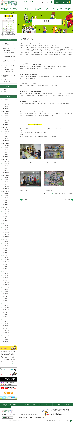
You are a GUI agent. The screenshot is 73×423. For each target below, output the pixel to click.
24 (11, 28)
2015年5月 (5, 273)
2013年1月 (5, 328)
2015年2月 (5, 278)
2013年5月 (5, 321)
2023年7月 (5, 124)
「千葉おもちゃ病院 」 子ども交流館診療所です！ (9, 71)
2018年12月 (6, 186)
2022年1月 (5, 138)
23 (10, 28)
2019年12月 (6, 172)
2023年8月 (5, 122)
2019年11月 (6, 175)
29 (8, 30)
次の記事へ (68, 199)
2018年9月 (5, 193)
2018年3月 (5, 204)
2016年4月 (5, 250)
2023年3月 (5, 129)
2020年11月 (6, 163)
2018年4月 (5, 202)
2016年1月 (5, 257)
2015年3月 (5, 275)
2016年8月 (5, 241)
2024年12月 (6, 111)
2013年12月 (6, 307)
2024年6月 (5, 113)
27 (5, 30)
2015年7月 (5, 268)
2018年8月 (5, 195)
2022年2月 (5, 136)
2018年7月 (5, 198)
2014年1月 (5, 305)
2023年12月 (6, 120)
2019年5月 (5, 179)
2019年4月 (5, 182)
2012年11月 (6, 332)
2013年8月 (5, 314)
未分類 (4, 91)
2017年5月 (5, 220)
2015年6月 (5, 271)
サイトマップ (65, 420)
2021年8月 (5, 150)
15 (8, 26)
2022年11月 (6, 131)
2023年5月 (5, 127)
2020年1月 (5, 170)
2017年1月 (5, 230)
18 (13, 26)
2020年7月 (5, 168)
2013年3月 (5, 323)
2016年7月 (5, 243)
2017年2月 (5, 227)
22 (8, 28)
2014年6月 (5, 296)
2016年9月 (5, 239)
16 (10, 26)
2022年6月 (5, 134)
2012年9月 (5, 337)
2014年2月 (5, 303)
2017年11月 (6, 211)
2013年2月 (5, 326)
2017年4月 (5, 223)
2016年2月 (5, 255)
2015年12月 (6, 259)
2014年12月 (6, 282)
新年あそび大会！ (7, 81)
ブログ (52, 193)
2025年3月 (5, 106)
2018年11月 (6, 188)
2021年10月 (6, 145)
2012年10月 (6, 335)
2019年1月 (5, 184)
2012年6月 (5, 341)
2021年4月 (5, 154)
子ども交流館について (5, 405)
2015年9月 (5, 264)
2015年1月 (5, 280)
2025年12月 (6, 102)
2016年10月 (6, 236)
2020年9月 (5, 166)
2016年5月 (5, 248)
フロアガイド (27, 404)
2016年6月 (5, 246)
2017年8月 (5, 216)
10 (11, 24)
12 (3, 26)
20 (5, 28)
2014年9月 (5, 289)
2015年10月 (6, 262)
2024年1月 (5, 118)
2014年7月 (5, 294)
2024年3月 (5, 115)
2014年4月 (5, 298)
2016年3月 (5, 252)
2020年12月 (6, 161)
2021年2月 (5, 156)
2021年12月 (6, 140)
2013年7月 (5, 316)
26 (3, 30)
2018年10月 (6, 191)
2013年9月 (5, 312)
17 (11, 26)
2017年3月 (5, 225)
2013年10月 (6, 310)
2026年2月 (5, 99)
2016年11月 (6, 234)
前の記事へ (25, 199)
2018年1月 (5, 207)
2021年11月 (6, 143)
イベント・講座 (37, 404)
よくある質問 (57, 404)
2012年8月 (5, 339)
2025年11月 (6, 104)
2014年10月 (6, 287)
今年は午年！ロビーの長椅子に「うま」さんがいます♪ (9, 44)
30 (10, 30)
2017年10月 (6, 214)
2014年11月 (6, 284)
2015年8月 (5, 266)
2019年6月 (5, 177)
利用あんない (16, 404)
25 (13, 28)
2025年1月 (5, 108)
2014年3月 (5, 300)
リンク (58, 420)
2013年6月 (5, 319)
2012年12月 (6, 330)
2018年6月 (5, 200)
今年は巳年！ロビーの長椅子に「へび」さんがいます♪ (9, 62)
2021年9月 (5, 147)
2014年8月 (5, 291)
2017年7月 (5, 218)
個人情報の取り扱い (51, 420)
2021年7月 (5, 152)
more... (14, 363)
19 (3, 28)
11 (13, 24)
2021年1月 (5, 159)
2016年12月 (6, 232)
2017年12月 (6, 209)
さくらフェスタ (7, 79)
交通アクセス (67, 404)
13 (5, 26)
